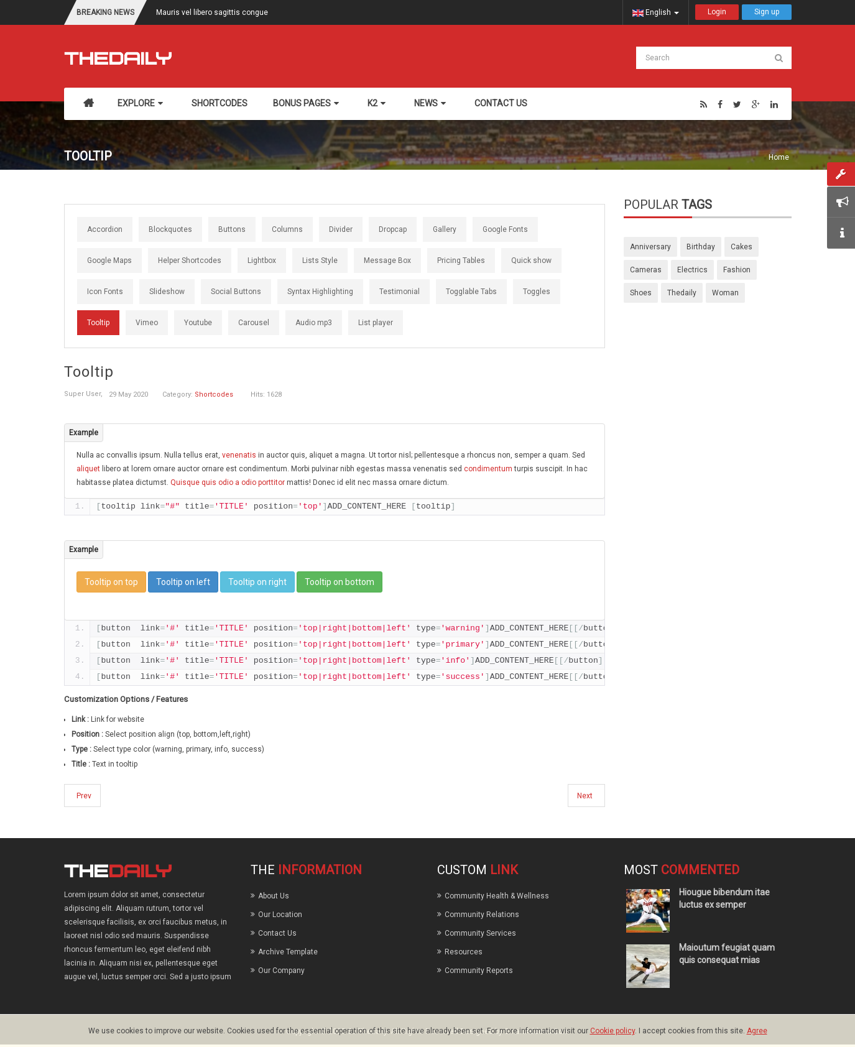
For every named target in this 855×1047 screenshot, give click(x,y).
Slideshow (167, 291)
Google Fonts (505, 229)
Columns (287, 229)
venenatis (240, 455)
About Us (273, 896)
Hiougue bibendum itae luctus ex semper (724, 898)
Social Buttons (236, 291)
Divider (341, 229)
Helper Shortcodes (189, 260)
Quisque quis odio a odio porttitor (228, 482)
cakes (741, 246)
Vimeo (147, 322)
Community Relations (482, 914)
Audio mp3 (313, 322)
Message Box (387, 260)
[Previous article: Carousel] (82, 795)
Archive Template (288, 952)
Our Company (281, 970)
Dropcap (393, 229)
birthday (700, 246)
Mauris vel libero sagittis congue (212, 12)
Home (779, 157)
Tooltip (98, 322)
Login (717, 11)
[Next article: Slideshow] (586, 795)
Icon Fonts (105, 291)
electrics (692, 269)
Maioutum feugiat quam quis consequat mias (727, 954)
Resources (464, 952)
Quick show (531, 260)
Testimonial (399, 291)
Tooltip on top (111, 582)
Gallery (444, 229)
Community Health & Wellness (497, 896)
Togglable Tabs (471, 291)
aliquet (89, 468)
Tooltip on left (183, 582)
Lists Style (320, 260)
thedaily (681, 292)
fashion (737, 269)
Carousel (253, 322)
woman (725, 292)
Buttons (232, 229)
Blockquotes (170, 229)
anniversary (650, 246)
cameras (646, 269)
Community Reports (479, 970)
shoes (641, 292)
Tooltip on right (257, 582)
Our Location (280, 914)
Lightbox (261, 260)
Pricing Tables (461, 260)
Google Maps (109, 260)
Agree (757, 1030)
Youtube (198, 322)
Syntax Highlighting (320, 291)
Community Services (480, 933)
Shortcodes (214, 394)
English (655, 12)
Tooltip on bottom (339, 582)
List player (375, 322)
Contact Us (277, 933)
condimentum (489, 468)
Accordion (104, 229)
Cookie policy (612, 1030)
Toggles (536, 291)
